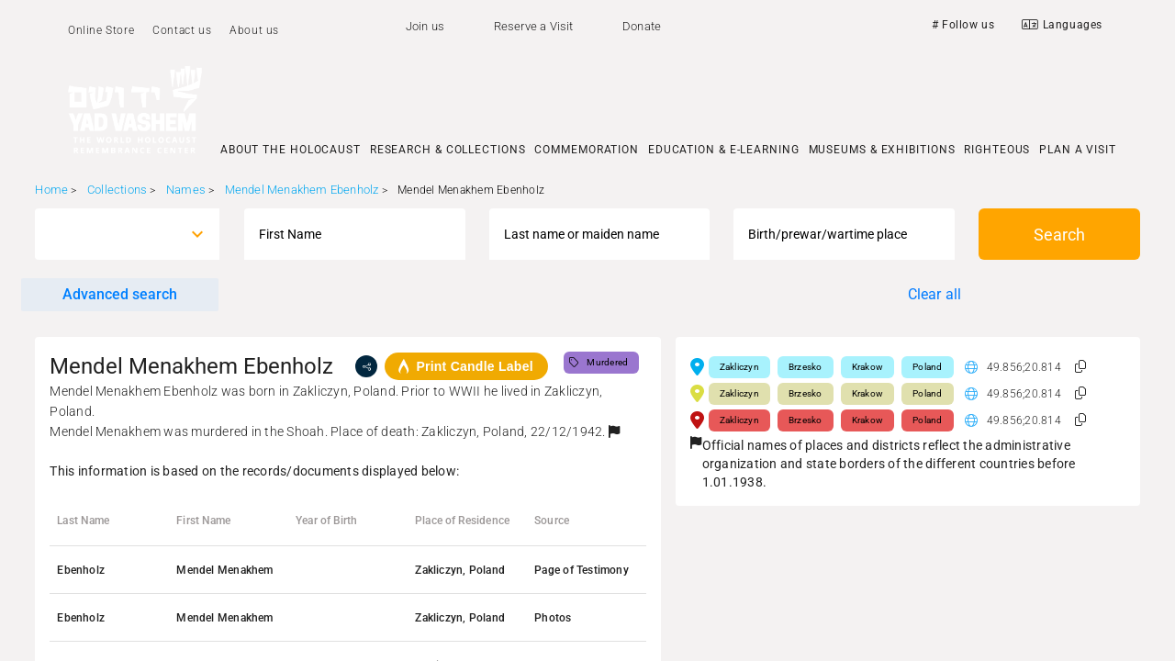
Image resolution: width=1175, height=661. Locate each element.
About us (254, 30)
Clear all (935, 294)
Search (1059, 234)
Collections (117, 189)
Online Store (101, 30)
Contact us (181, 30)
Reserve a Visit (534, 26)
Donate (641, 26)
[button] (614, 431)
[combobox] (111, 234)
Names (186, 189)
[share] (366, 366)
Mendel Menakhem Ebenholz (302, 189)
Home (51, 189)
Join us (425, 26)
